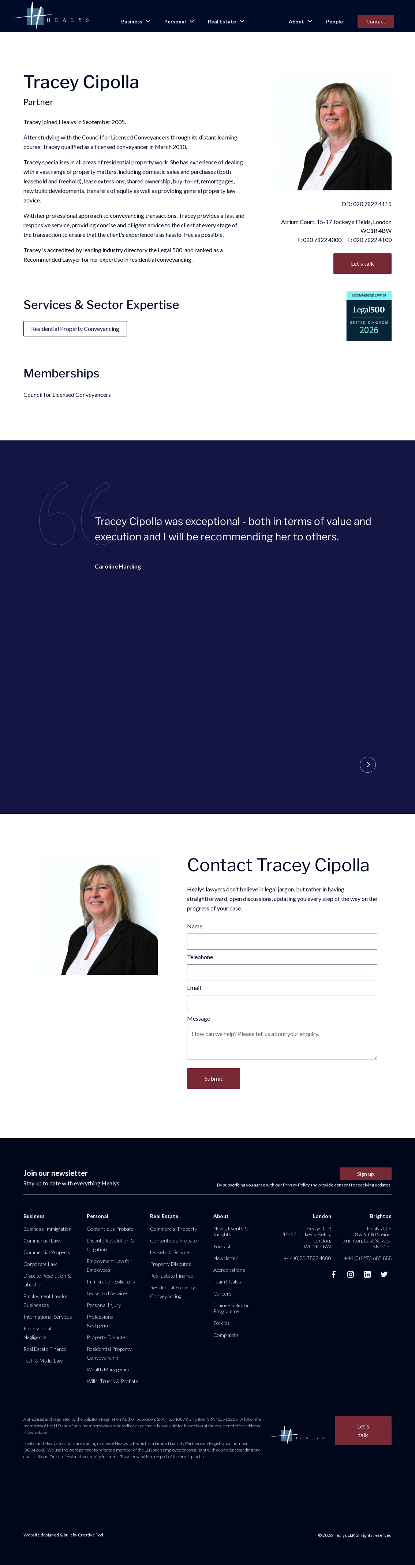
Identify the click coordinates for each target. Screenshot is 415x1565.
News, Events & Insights (230, 1231)
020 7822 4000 (322, 239)
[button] (135, 21)
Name (194, 926)
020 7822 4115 (372, 203)
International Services (47, 1317)
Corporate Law (40, 1264)
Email (194, 987)
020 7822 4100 (372, 239)
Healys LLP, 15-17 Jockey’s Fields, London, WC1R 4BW (307, 1237)
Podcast (222, 1246)
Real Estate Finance (45, 1349)
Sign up (365, 1174)
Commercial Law (41, 1240)
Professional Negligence (37, 1332)
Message (198, 1018)
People (334, 21)
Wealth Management (109, 1369)
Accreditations (229, 1270)
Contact (375, 21)
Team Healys (227, 1281)
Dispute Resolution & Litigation (47, 1280)
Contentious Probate (110, 1229)
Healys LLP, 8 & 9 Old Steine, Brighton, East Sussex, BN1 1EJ (367, 1237)
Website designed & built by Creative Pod (63, 1535)
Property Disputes (107, 1337)
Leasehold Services (107, 1293)
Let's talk (362, 263)
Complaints (226, 1335)
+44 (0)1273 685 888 (368, 1258)
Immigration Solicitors (111, 1281)
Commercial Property (47, 1252)
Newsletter (225, 1258)
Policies (221, 1323)
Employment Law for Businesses (45, 1300)
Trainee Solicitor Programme (231, 1308)
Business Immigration (47, 1229)
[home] (50, 16)
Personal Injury (104, 1305)
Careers (222, 1293)
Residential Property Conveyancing (75, 328)
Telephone (200, 956)
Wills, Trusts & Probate (112, 1381)
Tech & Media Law (43, 1360)
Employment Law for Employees (109, 1265)
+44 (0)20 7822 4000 (307, 1258)
